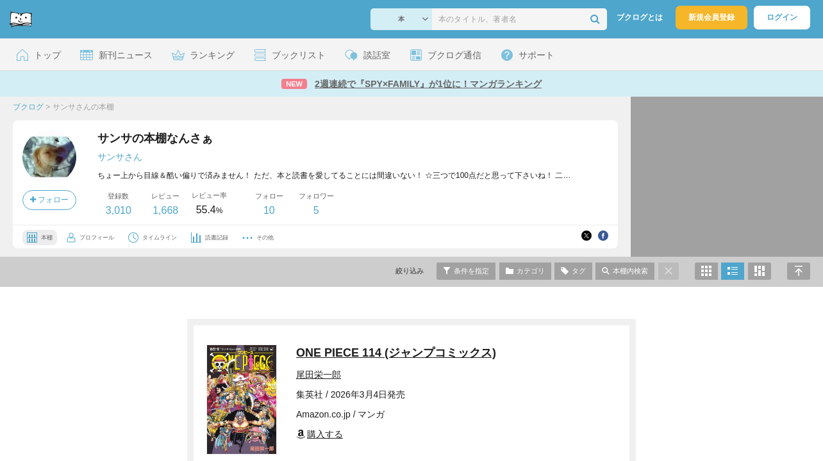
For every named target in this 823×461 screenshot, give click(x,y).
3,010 (118, 210)
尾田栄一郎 (318, 374)
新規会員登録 (711, 17)
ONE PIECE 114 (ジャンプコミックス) (396, 352)
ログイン (782, 17)
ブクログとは (640, 17)
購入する (319, 434)
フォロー (49, 199)
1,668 (165, 210)
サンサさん (119, 157)
